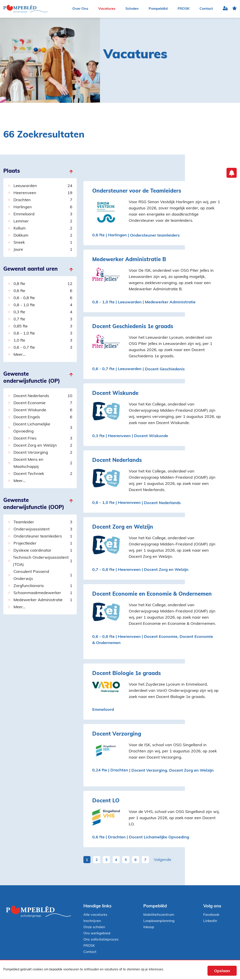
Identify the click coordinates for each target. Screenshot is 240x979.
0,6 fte (42, 291)
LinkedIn (210, 921)
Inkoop (148, 927)
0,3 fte (42, 312)
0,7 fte (42, 319)
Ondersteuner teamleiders (42, 536)
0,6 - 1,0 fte (42, 333)
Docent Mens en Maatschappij (42, 463)
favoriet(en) (234, 9)
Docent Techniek (42, 474)
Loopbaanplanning (159, 921)
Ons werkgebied (96, 933)
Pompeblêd (158, 9)
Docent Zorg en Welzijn (42, 445)
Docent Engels (42, 417)
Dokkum (42, 235)
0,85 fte (42, 326)
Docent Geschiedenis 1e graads (132, 326)
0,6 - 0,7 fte (42, 347)
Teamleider (42, 522)
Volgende (162, 860)
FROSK (184, 9)
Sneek (42, 242)
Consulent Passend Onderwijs (42, 575)
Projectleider (42, 543)
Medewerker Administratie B (129, 259)
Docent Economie (42, 403)
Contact (206, 9)
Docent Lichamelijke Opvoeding (42, 428)
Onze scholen (94, 927)
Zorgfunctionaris (42, 586)
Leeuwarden (42, 186)
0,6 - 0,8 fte (42, 298)
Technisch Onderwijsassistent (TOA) (42, 561)
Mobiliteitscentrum (158, 915)
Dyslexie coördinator (42, 550)
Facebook (211, 915)
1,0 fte (42, 340)
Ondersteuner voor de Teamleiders (136, 191)
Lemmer (42, 221)
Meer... (19, 355)
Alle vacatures (95, 915)
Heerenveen (42, 193)
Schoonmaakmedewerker (42, 593)
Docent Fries (42, 438)
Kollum (42, 228)
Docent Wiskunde (42, 410)
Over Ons (80, 9)
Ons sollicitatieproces (101, 939)
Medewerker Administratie (42, 600)
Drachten (42, 200)
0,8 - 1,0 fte (42, 305)
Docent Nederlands (42, 396)
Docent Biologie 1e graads (126, 673)
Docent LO (105, 801)
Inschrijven (92, 921)
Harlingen (42, 207)
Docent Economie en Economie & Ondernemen (152, 594)
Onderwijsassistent (42, 529)
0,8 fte (42, 284)
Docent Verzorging (42, 452)
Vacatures (106, 9)
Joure (42, 249)
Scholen (132, 9)
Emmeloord (42, 214)
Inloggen (225, 9)
